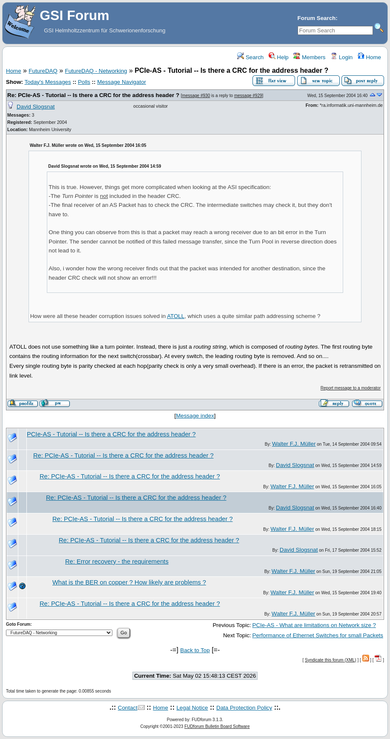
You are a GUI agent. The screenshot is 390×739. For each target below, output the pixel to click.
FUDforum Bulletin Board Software (216, 726)
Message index (195, 415)
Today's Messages (47, 82)
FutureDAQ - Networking (96, 71)
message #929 (248, 95)
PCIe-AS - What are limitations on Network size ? (314, 625)
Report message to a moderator (351, 388)
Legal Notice (192, 708)
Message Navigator (121, 82)
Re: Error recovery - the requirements (117, 561)
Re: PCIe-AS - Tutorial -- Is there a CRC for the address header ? (93, 95)
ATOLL (175, 316)
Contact (128, 708)
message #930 (196, 95)
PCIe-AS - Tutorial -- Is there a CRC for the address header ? (111, 434)
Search (250, 57)
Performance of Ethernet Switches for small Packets (317, 635)
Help (279, 57)
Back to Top (194, 650)
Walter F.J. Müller (293, 444)
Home (369, 57)
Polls (84, 82)
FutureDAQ (43, 71)
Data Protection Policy (244, 708)
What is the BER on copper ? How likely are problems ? (129, 582)
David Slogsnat (36, 106)
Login (341, 57)
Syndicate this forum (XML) (330, 660)
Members (309, 57)
